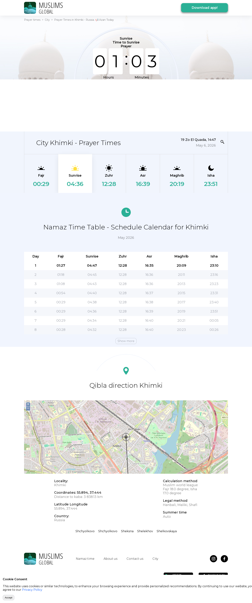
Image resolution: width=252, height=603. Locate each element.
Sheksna (127, 531)
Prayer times (32, 19)
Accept (8, 597)
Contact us (135, 558)
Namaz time (85, 558)
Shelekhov (145, 531)
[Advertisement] (126, 105)
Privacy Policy (32, 589)
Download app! (204, 8)
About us (110, 558)
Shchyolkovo (85, 531)
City (47, 19)
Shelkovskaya (167, 531)
